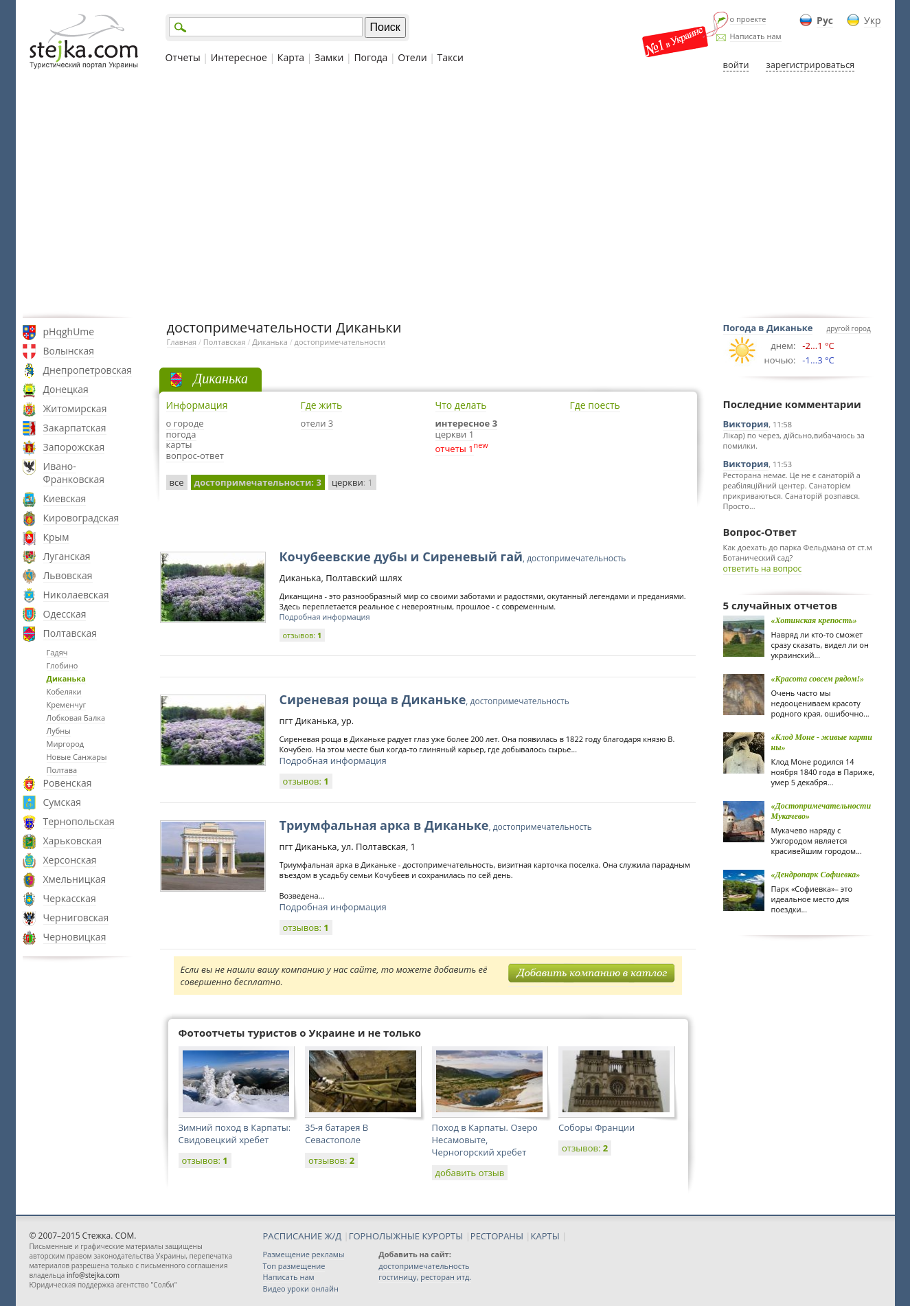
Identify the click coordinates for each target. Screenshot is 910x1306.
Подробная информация (325, 616)
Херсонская (70, 859)
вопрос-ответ (195, 455)
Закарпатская (74, 427)
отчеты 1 (454, 448)
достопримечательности (340, 342)
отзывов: (302, 635)
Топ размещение (294, 1266)
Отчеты (183, 57)
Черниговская (76, 917)
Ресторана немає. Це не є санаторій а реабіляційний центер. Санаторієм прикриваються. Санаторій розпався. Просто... (792, 490)
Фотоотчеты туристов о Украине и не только (300, 1032)
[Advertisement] (455, 194)
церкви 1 (455, 434)
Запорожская (74, 446)
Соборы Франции (596, 1127)
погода (181, 434)
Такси (450, 57)
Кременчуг (67, 704)
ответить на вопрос (762, 568)
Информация (197, 405)
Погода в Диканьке (768, 328)
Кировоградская (81, 517)
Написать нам (756, 36)
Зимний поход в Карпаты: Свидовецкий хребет (235, 1133)
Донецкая (66, 389)
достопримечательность (423, 1266)
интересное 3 (466, 423)
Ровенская (67, 782)
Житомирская (75, 408)
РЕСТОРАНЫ (496, 1236)
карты (179, 444)
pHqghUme (69, 331)
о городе (185, 423)
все (177, 482)
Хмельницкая (74, 879)
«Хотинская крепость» (814, 620)
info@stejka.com (93, 1275)
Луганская (67, 556)
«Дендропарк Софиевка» (816, 874)
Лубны (59, 730)
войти (736, 64)
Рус (825, 20)
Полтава (62, 770)
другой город (848, 328)
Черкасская (69, 898)
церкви (352, 482)
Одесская (65, 613)
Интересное (239, 57)
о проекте (748, 19)
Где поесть (595, 405)
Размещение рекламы (304, 1254)
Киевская (65, 498)
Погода (370, 57)
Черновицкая (74, 936)
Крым (56, 536)
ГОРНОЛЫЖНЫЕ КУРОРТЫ (406, 1236)
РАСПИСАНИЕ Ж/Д (302, 1236)
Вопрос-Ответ (760, 532)
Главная (182, 342)
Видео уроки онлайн (301, 1288)
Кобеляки (64, 691)
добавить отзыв (470, 1173)
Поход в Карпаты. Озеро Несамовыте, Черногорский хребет (485, 1139)
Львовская (68, 575)
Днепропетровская (88, 369)
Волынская (69, 350)
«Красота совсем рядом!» (818, 679)
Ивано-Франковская (74, 473)
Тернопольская (79, 821)
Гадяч (57, 652)
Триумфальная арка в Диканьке (436, 825)
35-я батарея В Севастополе (336, 1133)
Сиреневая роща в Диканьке (424, 699)
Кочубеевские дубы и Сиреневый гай (453, 556)
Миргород (65, 744)
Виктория (746, 424)
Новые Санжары (77, 757)
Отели (412, 57)
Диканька (66, 678)
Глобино (62, 665)
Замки (329, 57)
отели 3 (317, 423)
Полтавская (70, 633)
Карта (290, 57)
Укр (872, 20)
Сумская (62, 802)
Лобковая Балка (76, 717)
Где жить (322, 405)
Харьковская (72, 840)
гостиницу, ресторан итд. (424, 1277)
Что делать (461, 405)
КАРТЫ (545, 1236)
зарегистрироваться (810, 64)
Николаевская (76, 594)
